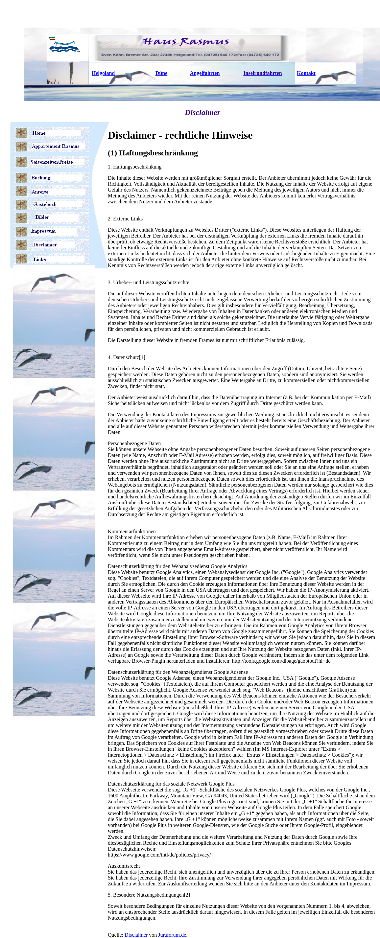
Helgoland (103, 73)
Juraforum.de (172, 935)
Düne (161, 73)
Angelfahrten (205, 73)
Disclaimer (136, 935)
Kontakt (306, 73)
